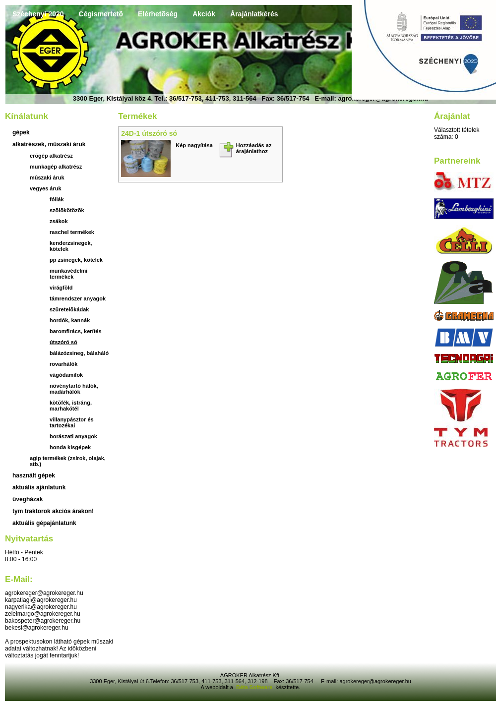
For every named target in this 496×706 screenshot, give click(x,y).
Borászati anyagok (73, 436)
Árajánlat (452, 116)
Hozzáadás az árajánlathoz (254, 148)
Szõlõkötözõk (67, 210)
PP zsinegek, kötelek (76, 260)
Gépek (21, 132)
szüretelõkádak (69, 309)
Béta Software (254, 687)
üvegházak (27, 499)
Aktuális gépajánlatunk (44, 523)
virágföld (61, 288)
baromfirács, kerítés (76, 331)
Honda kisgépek (70, 447)
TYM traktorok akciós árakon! (53, 511)
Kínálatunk (26, 116)
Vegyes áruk (46, 188)
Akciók (203, 14)
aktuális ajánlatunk (38, 487)
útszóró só (63, 342)
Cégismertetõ (101, 14)
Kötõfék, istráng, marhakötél (71, 406)
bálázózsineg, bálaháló (79, 353)
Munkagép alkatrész (56, 167)
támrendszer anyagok (78, 298)
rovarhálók (63, 364)
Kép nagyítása (194, 145)
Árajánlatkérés (254, 14)
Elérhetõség (158, 14)
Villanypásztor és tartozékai (72, 422)
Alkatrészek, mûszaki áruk (48, 144)
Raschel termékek (72, 232)
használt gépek (33, 475)
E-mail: (19, 579)
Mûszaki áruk (47, 177)
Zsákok (59, 221)
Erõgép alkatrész (51, 156)
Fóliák (57, 199)
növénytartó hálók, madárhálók (74, 389)
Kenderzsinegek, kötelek (71, 246)
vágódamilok (66, 375)
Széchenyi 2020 (38, 14)
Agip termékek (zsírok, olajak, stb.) (68, 461)
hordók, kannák (70, 320)
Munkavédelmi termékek (68, 274)
